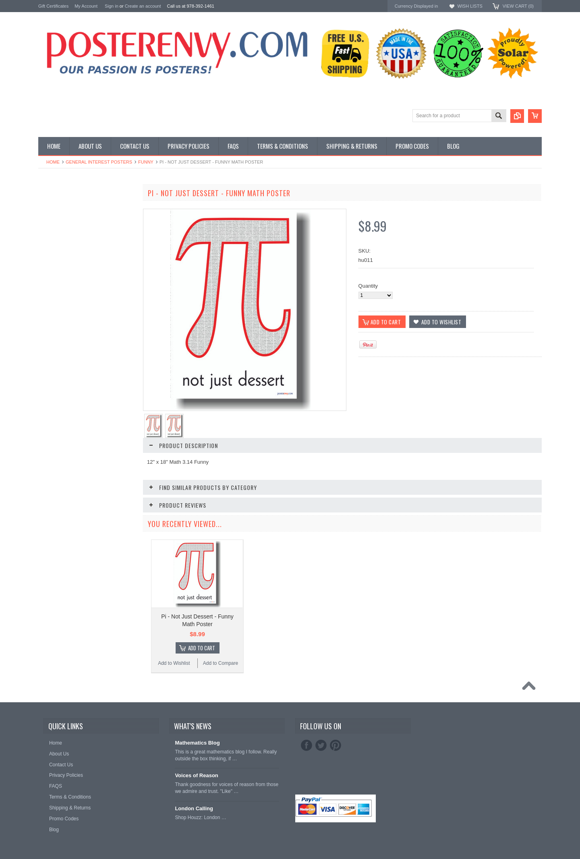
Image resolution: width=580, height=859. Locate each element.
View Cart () (518, 6)
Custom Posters (56, 211)
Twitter (321, 745)
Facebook (306, 745)
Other (45, 225)
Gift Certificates (53, 6)
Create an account (143, 6)
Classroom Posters (60, 204)
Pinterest (335, 745)
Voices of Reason (196, 775)
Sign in (111, 6)
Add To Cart (201, 648)
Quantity (368, 286)
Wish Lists (469, 6)
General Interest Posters (99, 162)
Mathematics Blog (197, 743)
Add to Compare (220, 663)
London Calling (194, 808)
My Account (86, 6)
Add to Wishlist (174, 663)
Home (53, 162)
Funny (145, 162)
